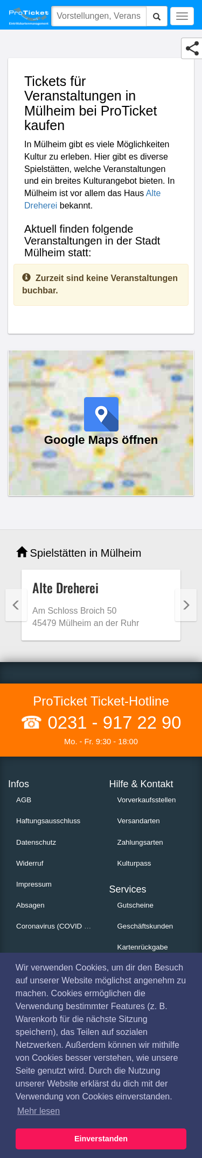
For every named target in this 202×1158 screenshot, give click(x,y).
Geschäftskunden (145, 926)
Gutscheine (135, 905)
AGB (23, 800)
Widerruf (29, 863)
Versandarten (138, 821)
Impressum (34, 884)
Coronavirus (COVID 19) (55, 926)
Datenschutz (36, 842)
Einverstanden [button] (101, 1138)
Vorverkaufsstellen (146, 800)
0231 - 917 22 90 (112, 722)
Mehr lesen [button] (38, 1111)
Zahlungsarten (140, 842)
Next (186, 605)
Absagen (30, 905)
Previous (16, 605)
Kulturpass (134, 863)
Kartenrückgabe (142, 947)
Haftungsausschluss (48, 821)
